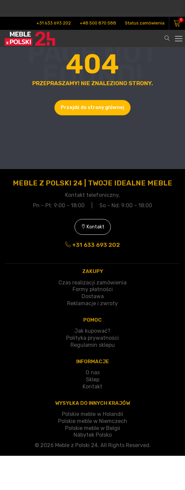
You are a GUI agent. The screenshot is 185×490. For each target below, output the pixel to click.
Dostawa (93, 296)
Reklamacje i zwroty (92, 303)
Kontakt (92, 227)
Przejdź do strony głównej (92, 107)
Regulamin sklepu (93, 345)
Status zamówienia (145, 22)
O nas (93, 372)
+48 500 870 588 (98, 22)
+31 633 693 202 (53, 22)
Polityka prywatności (92, 338)
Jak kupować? (92, 331)
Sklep (92, 379)
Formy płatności (93, 289)
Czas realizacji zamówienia (92, 282)
